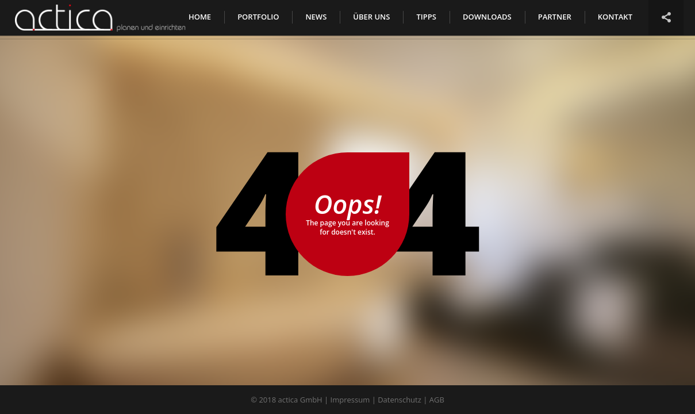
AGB (436, 399)
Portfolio (258, 17)
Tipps (426, 17)
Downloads (487, 17)
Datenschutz (399, 399)
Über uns (371, 17)
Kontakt (615, 17)
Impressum (350, 399)
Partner (554, 17)
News (316, 17)
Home (200, 17)
